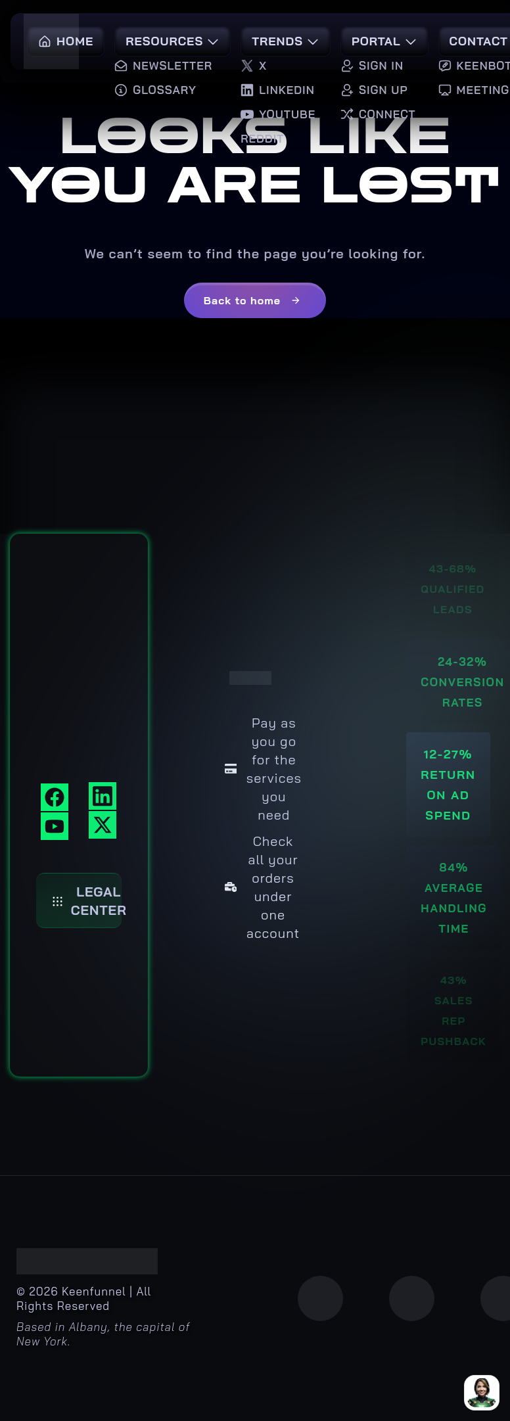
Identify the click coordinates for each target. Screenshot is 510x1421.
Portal (384, 41)
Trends (285, 41)
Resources (173, 41)
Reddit (262, 138)
